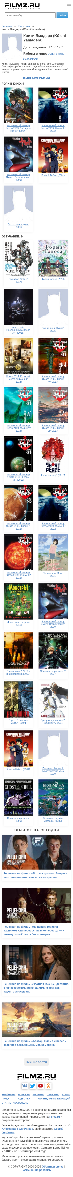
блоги (66, 1094)
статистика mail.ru (15, 1102)
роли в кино (56, 53)
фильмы (38, 1094)
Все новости (36, 1062)
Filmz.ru (54, 1116)
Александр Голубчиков (17, 1128)
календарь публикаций (54, 1098)
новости (24, 1094)
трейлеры (8, 1094)
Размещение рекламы (36, 1170)
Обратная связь (53, 1166)
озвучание (30, 58)
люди (5, 1098)
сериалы (53, 1094)
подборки (23, 1098)
